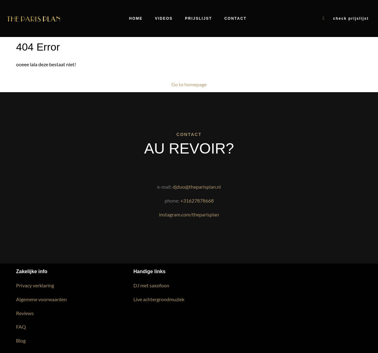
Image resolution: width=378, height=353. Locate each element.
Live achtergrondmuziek (158, 299)
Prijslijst (198, 18)
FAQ (21, 327)
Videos (164, 18)
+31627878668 (197, 200)
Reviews (25, 313)
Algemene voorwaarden (41, 299)
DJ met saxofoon (151, 285)
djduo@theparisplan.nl (197, 187)
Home (136, 18)
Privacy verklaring (35, 285)
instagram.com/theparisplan (189, 214)
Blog (21, 340)
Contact (235, 18)
